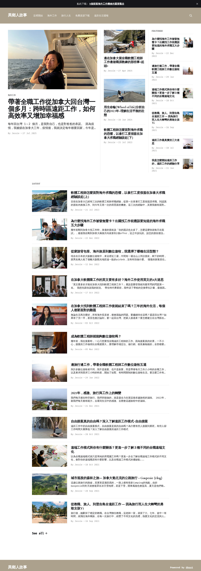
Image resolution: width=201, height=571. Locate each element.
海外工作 (52, 15)
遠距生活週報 (101, 15)
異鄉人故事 (17, 15)
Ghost (189, 567)
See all (39, 533)
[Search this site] (190, 15)
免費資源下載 (82, 15)
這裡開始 (38, 15)
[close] (197, 3)
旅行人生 (66, 15)
